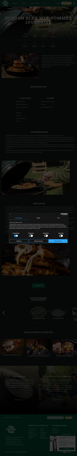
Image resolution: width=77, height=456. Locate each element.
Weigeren (19, 241)
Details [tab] (38, 218)
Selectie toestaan (38, 241)
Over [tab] (58, 218)
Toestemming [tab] (18, 218)
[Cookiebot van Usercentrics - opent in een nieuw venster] (62, 214)
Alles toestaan (58, 241)
